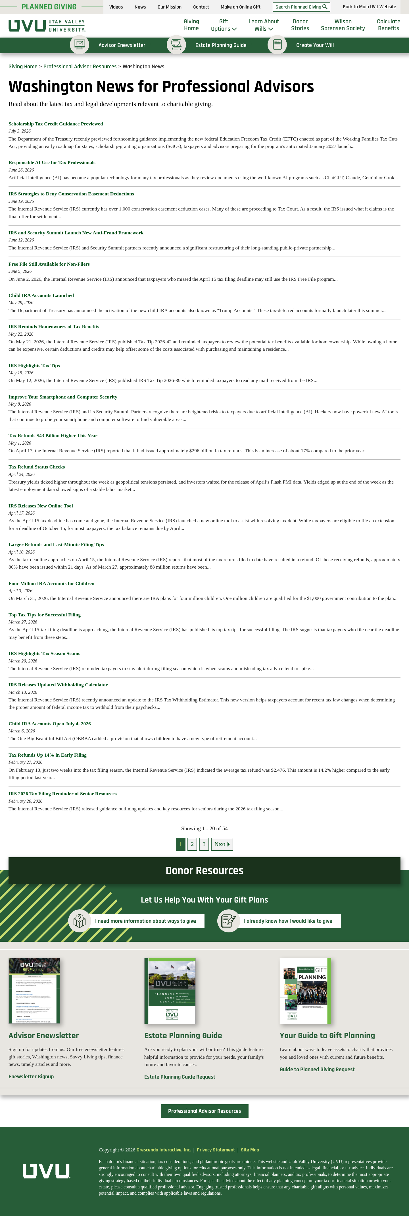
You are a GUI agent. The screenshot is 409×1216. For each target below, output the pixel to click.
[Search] (325, 7)
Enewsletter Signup (31, 1076)
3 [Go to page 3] (204, 844)
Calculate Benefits (388, 25)
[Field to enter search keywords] (301, 7)
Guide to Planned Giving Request (317, 1069)
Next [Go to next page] (219, 844)
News (140, 7)
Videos (116, 7)
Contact (201, 7)
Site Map (250, 1150)
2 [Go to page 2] (192, 844)
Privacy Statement (216, 1150)
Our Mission (169, 7)
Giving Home (191, 25)
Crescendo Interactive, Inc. (164, 1150)
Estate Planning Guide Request (179, 1077)
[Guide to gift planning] (340, 994)
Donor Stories (300, 25)
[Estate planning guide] (204, 994)
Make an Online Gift (240, 7)
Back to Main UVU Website (369, 7)
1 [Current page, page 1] (180, 844)
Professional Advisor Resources (80, 66)
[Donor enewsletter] (69, 994)
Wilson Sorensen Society (343, 25)
